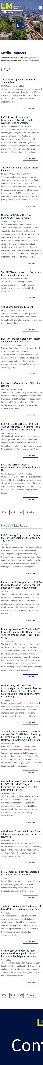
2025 (12, 512)
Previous (31, 512)
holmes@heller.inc (32, 60)
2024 (20, 512)
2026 (4, 512)
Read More (30, 108)
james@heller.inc (30, 58)
